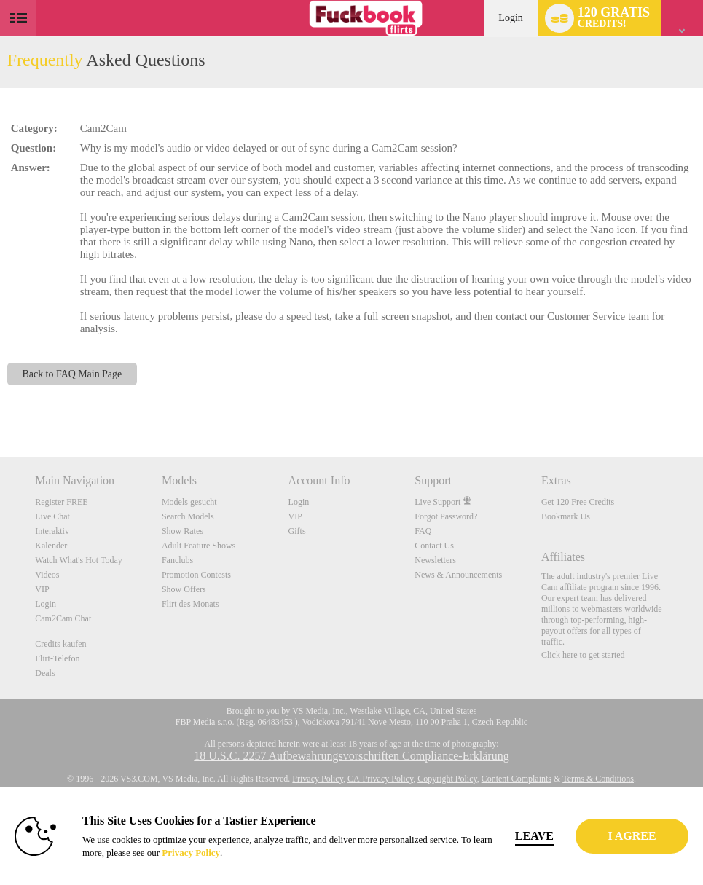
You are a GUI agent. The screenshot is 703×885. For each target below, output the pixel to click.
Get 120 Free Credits (577, 502)
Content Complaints (516, 779)
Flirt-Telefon (57, 658)
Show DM (0, 403)
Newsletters (435, 560)
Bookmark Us (565, 516)
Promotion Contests (196, 575)
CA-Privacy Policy (380, 779)
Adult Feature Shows (198, 545)
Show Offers (184, 589)
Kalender (51, 545)
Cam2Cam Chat (63, 618)
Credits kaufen (60, 644)
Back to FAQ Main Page (72, 374)
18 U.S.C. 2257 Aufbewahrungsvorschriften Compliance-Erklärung (351, 756)
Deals (45, 673)
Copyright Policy (447, 779)
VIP (42, 589)
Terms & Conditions (598, 779)
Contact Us (434, 545)
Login (510, 17)
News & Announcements (458, 575)
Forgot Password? (446, 516)
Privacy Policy (317, 779)
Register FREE (61, 502)
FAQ (423, 531)
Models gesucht (189, 502)
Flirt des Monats (190, 604)
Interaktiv (52, 531)
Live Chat (52, 516)
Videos (47, 575)
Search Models (188, 516)
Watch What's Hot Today (78, 560)
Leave (550, 836)
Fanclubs (177, 560)
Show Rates (182, 531)
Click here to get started (583, 655)
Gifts (297, 531)
